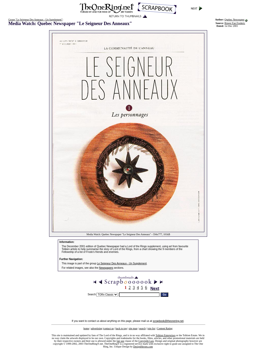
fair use (120, 341)
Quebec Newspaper (234, 19)
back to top (121, 328)
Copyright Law (146, 341)
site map (133, 328)
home (86, 328)
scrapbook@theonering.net (168, 321)
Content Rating (165, 328)
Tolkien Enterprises (165, 335)
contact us (109, 328)
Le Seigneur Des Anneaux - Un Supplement (122, 263)
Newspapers (106, 267)
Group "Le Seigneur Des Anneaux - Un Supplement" (35, 19)
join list (151, 328)
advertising (96, 328)
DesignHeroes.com (143, 346)
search (142, 328)
